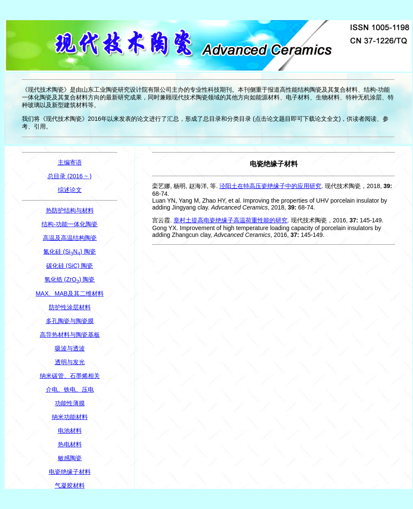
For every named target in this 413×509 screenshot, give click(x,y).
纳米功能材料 (70, 416)
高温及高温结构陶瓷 (70, 237)
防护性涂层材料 (70, 307)
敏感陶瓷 (70, 458)
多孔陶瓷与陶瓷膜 (70, 320)
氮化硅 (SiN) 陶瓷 (69, 251)
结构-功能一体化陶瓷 (70, 224)
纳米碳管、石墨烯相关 (70, 375)
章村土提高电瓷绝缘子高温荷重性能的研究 (230, 220)
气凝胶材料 (70, 485)
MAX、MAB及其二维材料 (70, 293)
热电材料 (70, 444)
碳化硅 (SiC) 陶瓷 (69, 265)
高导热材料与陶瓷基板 (70, 334)
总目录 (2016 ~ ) (69, 176)
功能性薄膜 (70, 403)
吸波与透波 (70, 348)
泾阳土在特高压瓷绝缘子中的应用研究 (270, 186)
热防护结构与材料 (70, 210)
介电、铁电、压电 (70, 389)
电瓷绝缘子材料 (70, 471)
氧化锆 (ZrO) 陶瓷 (70, 279)
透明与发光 (70, 362)
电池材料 (70, 430)
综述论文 (70, 189)
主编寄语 (70, 162)
